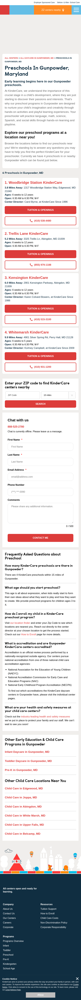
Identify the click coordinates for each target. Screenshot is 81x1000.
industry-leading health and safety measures (45, 716)
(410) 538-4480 (40, 220)
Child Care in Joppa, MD (21, 797)
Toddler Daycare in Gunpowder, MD (28, 761)
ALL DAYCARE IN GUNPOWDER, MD (37, 58)
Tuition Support (48, 909)
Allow (40, 995)
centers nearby (51, 9)
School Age (9, 968)
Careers (7, 922)
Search (41, 404)
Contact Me (40, 538)
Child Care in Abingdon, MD (23, 806)
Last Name (40, 460)
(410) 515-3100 (40, 319)
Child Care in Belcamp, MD (22, 833)
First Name (40, 444)
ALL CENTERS (11, 58)
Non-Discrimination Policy (54, 922)
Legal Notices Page (13, 990)
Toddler (7, 950)
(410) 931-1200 (40, 366)
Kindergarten (9, 964)
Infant (6, 945)
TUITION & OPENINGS (40, 210)
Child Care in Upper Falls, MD (24, 824)
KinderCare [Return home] (4, 10)
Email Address (40, 475)
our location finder (20, 623)
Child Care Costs (49, 918)
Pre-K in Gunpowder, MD (21, 770)
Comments (14, 500)
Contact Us (9, 913)
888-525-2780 (16, 426)
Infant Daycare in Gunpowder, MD (27, 751)
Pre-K (6, 959)
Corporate (8, 927)
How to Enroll (28, 634)
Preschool (8, 955)
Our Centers (9, 918)
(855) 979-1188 (40, 264)
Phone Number (40, 490)
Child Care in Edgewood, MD (24, 788)
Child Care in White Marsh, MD (25, 815)
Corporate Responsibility (53, 927)
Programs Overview (13, 941)
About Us (8, 909)
